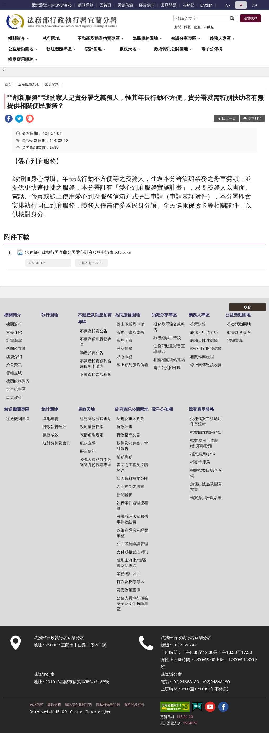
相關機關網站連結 (169, 359)
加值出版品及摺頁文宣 (206, 486)
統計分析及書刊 (56, 442)
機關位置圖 (16, 348)
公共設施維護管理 (132, 543)
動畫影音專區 (239, 332)
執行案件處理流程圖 (132, 505)
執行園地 (51, 38)
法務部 (188, 5)
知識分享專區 (183, 38)
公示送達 (198, 324)
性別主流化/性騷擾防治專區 (131, 562)
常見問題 (169, 5)
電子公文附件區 (167, 367)
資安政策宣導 (128, 589)
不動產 (209, 27)
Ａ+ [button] (254, 5)
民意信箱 (125, 5)
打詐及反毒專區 (130, 581)
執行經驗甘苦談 (167, 337)
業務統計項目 (128, 573)
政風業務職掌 (92, 426)
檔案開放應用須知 (206, 432)
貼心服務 (124, 356)
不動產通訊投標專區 (95, 342)
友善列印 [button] (254, 118)
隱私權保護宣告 (108, 704)
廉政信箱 (147, 5)
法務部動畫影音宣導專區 (169, 348)
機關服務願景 (18, 381)
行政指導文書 (128, 434)
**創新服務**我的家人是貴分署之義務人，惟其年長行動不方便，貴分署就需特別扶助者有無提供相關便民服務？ (135, 101)
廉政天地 (128, 48)
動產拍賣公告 (92, 352)
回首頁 (105, 5)
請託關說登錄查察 (95, 418)
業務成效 (51, 434)
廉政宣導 (88, 442)
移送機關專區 (59, 48)
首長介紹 (14, 332)
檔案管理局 (200, 462)
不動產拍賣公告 (93, 330)
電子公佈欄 (211, 48)
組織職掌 (14, 340)
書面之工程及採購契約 (132, 467)
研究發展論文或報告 (169, 327)
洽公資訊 (14, 364)
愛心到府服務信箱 (206, 348)
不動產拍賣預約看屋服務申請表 (95, 363)
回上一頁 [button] (229, 118)
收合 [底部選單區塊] (247, 307)
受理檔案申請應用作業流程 (206, 421)
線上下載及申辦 (130, 324)
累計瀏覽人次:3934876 (51, 5)
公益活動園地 (20, 48)
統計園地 (93, 48)
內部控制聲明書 (130, 486)
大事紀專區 (16, 389)
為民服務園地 (145, 38)
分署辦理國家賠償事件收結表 (132, 519)
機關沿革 (14, 324)
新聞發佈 (124, 494)
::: (4, 4)
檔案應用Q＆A (203, 454)
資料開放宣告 (134, 704)
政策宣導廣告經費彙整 (132, 533)
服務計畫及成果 (130, 332)
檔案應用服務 (20, 59)
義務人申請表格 (204, 332)
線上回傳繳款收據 (206, 364)
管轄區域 (14, 372)
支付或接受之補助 (132, 551)
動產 (197, 27)
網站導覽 (86, 5)
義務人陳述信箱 (204, 340)
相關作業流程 (202, 356)
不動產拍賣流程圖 (95, 374)
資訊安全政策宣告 (78, 704)
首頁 (8, 84)
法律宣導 (235, 340)
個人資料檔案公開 (132, 478)
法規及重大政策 (130, 418)
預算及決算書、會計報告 (132, 445)
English (206, 5)
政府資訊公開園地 (171, 48)
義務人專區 (220, 38)
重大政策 (14, 397)
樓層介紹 (14, 356)
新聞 (177, 27)
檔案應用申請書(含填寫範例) (204, 443)
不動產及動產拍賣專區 (98, 38)
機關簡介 (16, 38)
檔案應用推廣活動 (206, 497)
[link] (9, 119)
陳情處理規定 (92, 434)
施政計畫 (124, 426)
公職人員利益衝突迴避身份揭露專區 (95, 462)
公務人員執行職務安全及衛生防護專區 (132, 603)
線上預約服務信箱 (132, 364)
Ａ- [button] (227, 5)
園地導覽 (51, 418)
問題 (187, 27)
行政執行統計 (54, 426)
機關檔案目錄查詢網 (206, 473)
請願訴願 (124, 456)
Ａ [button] (241, 5)
